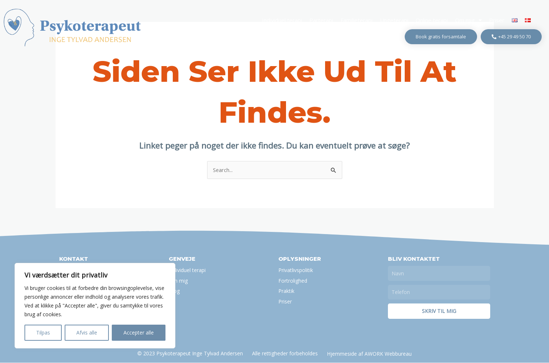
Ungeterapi (394, 20)
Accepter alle (138, 332)
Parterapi (321, 20)
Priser (496, 20)
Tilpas (43, 332)
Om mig (468, 20)
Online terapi (432, 20)
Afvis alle (86, 332)
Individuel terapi (282, 20)
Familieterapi (356, 20)
